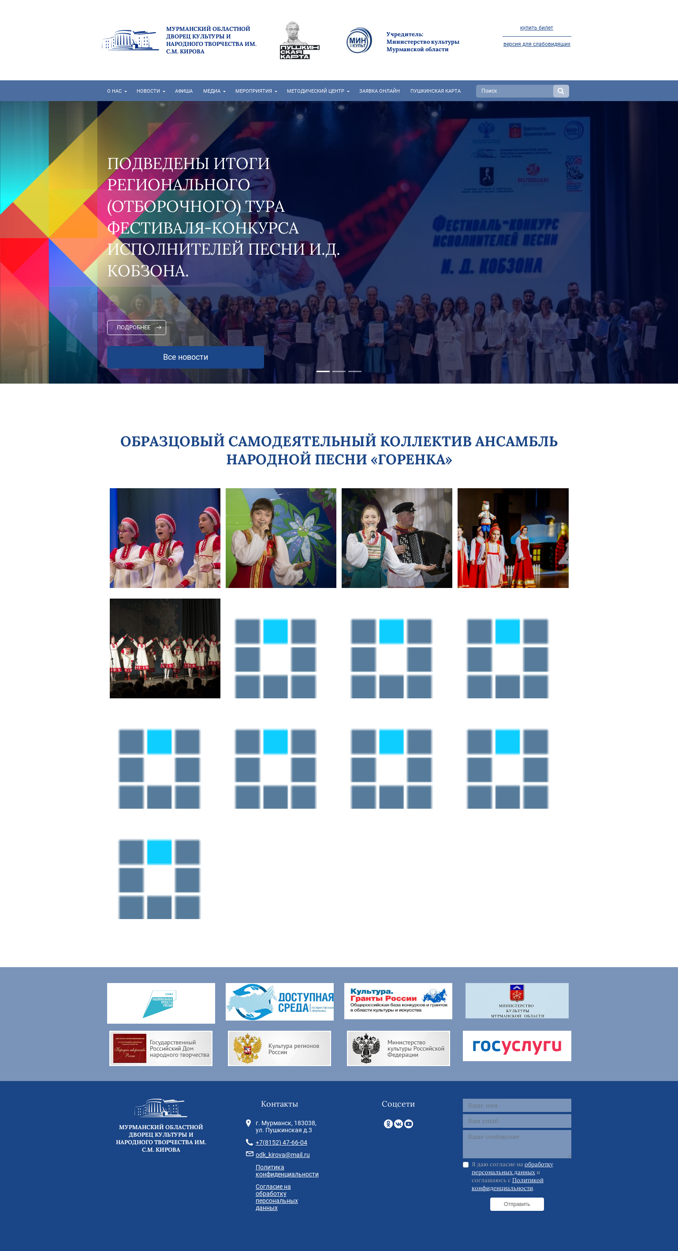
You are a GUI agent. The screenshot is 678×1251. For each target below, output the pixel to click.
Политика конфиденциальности (287, 1171)
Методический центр (315, 91)
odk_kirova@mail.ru (283, 1154)
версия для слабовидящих (536, 44)
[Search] (515, 91)
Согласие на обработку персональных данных (277, 1197)
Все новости (185, 357)
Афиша (184, 91)
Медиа (211, 91)
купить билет (536, 28)
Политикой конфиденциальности (508, 1184)
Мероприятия (253, 91)
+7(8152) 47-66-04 (281, 1142)
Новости (148, 91)
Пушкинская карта (435, 91)
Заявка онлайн (379, 91)
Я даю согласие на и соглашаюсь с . (512, 1176)
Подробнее (133, 327)
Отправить (517, 1204)
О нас (114, 91)
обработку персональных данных (512, 1168)
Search (561, 91)
